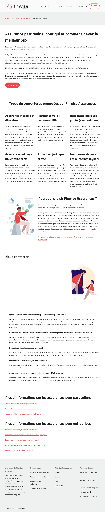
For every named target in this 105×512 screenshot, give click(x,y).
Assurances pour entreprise (39, 472)
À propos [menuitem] (59, 6)
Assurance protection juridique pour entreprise (21, 429)
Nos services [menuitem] (46, 6)
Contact (58, 477)
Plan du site (59, 485)
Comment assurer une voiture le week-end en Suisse (23, 409)
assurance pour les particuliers (24, 49)
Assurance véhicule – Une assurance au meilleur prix (23, 414)
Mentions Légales (86, 492)
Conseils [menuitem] (69, 6)
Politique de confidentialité (89, 496)
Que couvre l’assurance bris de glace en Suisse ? (21, 403)
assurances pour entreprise (70, 237)
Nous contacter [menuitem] (83, 6)
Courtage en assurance (38, 488)
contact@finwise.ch (91, 480)
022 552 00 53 (94, 6)
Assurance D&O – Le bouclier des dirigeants (20, 450)
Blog (56, 481)
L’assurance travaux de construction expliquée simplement (25, 445)
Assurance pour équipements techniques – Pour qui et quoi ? (26, 434)
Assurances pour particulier (39, 477)
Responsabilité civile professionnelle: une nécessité (22, 440)
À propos (58, 472)
